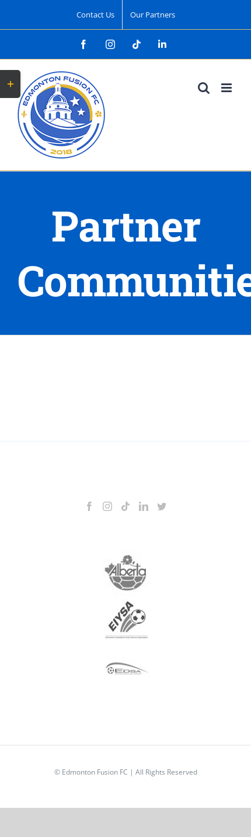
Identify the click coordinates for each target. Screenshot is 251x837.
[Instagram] (107, 506)
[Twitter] (161, 506)
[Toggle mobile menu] (227, 88)
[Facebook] (89, 506)
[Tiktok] (125, 506)
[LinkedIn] (143, 506)
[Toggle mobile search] (204, 88)
